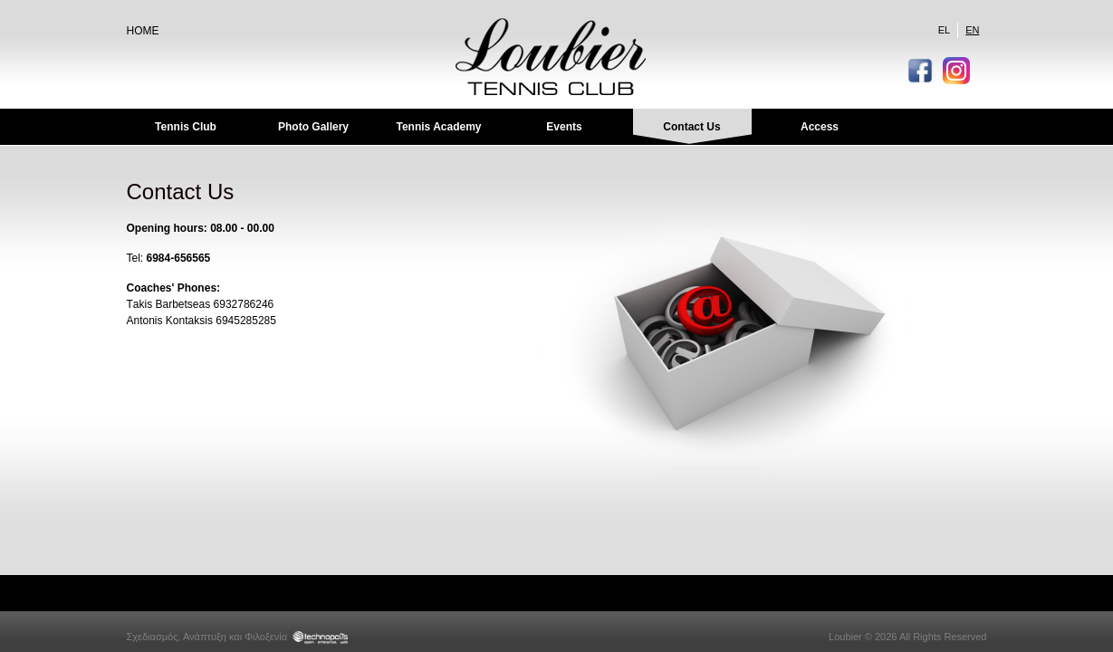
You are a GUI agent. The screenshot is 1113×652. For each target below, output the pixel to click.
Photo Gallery (313, 126)
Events (563, 126)
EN (972, 29)
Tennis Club (185, 126)
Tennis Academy (438, 126)
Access (820, 126)
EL (944, 29)
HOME (143, 30)
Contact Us (691, 126)
